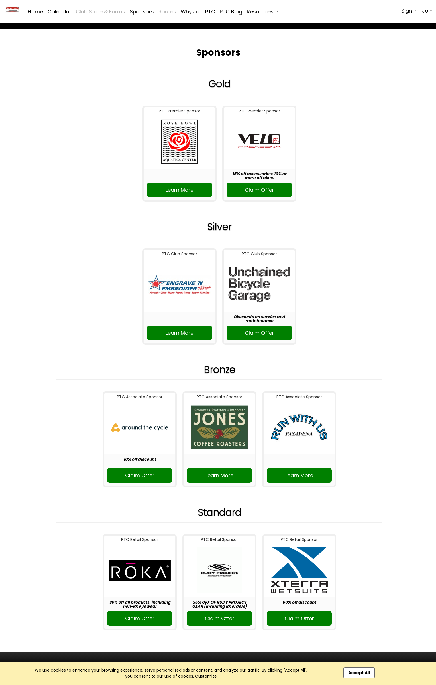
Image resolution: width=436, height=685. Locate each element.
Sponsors (142, 11)
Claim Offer (259, 189)
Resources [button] (261, 11)
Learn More (179, 189)
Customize (206, 676)
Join (427, 10)
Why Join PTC (198, 11)
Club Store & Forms (100, 11)
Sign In (409, 10)
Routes (167, 11)
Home (35, 11)
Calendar (59, 11)
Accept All (359, 673)
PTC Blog (231, 11)
